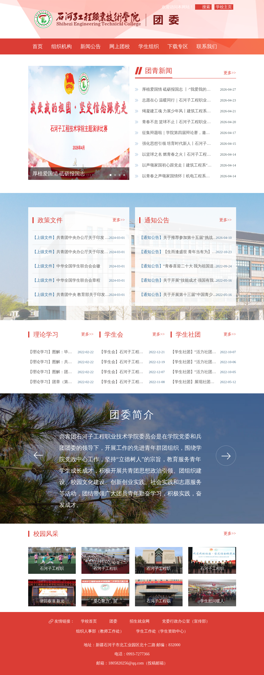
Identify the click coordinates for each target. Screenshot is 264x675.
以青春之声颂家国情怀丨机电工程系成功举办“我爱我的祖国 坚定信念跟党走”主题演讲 (177, 176)
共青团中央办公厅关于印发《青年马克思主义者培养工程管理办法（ (84, 252)
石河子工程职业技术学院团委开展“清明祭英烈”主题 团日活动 (158, 570)
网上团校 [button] (119, 46)
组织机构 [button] (61, 46)
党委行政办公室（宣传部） (186, 621)
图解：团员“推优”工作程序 (51, 372)
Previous (38, 456)
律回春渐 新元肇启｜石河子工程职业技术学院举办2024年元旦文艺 (52, 602)
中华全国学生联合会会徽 (78, 266)
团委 (113, 621)
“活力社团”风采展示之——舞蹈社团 (193, 362)
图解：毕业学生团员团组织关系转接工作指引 (51, 352)
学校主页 (224, 7)
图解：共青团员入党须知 (51, 362)
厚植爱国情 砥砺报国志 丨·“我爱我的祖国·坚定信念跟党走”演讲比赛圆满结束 (177, 89)
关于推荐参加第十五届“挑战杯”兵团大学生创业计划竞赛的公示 (191, 237)
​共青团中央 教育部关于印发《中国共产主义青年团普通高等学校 (84, 294)
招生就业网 (140, 621)
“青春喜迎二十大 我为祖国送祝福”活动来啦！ (191, 266)
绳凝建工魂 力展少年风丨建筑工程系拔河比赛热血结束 (177, 111)
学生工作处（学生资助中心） (162, 631)
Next (226, 456)
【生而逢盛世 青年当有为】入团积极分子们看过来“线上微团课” (191, 252)
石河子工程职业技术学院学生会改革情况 (122, 362)
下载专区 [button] (177, 46)
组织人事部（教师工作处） (100, 631)
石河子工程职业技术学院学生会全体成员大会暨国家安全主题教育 (105, 570)
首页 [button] (37, 46)
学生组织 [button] (148, 46)
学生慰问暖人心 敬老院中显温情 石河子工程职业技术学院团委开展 (212, 602)
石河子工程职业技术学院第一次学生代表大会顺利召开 (122, 372)
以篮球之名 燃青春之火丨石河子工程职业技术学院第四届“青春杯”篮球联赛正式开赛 (177, 154)
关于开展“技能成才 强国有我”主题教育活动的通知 (191, 280)
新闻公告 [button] (90, 46)
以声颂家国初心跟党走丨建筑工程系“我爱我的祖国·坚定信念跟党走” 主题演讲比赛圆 (177, 165)
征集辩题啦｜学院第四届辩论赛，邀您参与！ (177, 133)
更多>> (230, 73)
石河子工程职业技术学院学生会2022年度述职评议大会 (122, 352)
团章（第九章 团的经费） (51, 382)
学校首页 (89, 621)
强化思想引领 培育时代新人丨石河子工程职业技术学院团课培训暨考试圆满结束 (177, 143)
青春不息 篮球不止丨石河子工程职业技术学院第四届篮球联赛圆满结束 (177, 122)
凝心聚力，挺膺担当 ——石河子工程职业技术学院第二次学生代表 (105, 602)
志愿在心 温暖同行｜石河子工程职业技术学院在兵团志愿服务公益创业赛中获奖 (177, 100)
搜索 (206, 7)
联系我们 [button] (207, 46)
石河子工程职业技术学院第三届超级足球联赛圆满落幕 (52, 570)
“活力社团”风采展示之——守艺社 (193, 352)
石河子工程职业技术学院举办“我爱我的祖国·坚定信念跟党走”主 (212, 570)
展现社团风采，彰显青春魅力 (193, 382)
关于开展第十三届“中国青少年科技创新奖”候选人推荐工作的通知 (191, 294)
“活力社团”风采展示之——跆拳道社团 (193, 372)
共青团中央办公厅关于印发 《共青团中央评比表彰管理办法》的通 (84, 237)
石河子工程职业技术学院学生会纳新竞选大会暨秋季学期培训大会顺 (122, 382)
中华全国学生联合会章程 (78, 280)
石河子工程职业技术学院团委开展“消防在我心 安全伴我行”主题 (158, 602)
